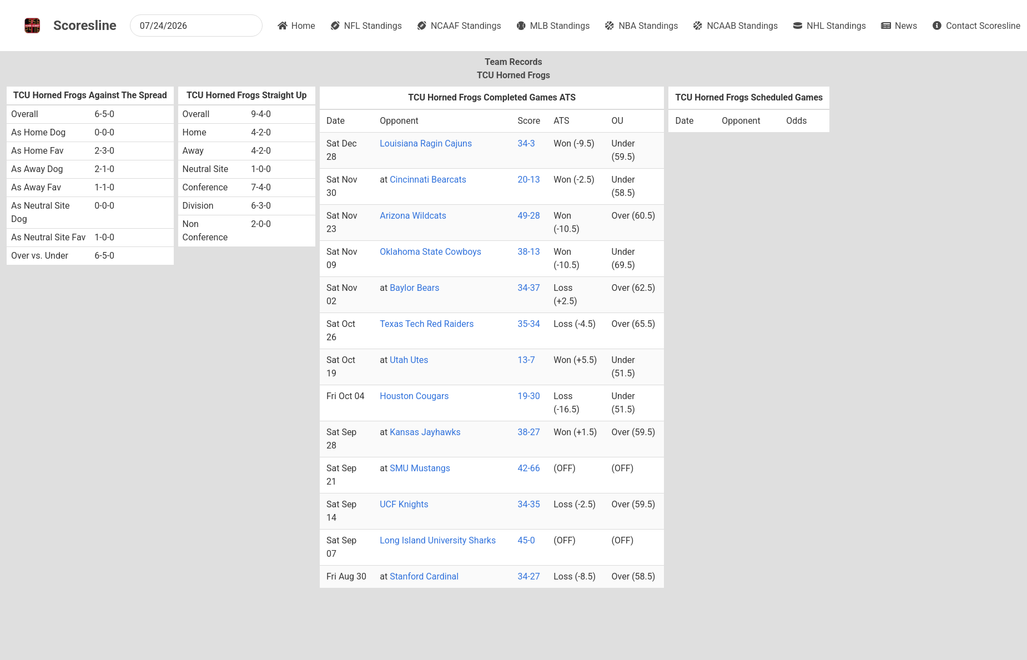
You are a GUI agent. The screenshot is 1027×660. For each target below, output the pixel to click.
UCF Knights (404, 504)
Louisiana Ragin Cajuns (426, 143)
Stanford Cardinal (424, 576)
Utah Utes (409, 360)
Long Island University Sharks (438, 540)
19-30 (528, 396)
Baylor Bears (414, 288)
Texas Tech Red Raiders (427, 324)
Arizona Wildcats (413, 215)
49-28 (528, 215)
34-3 (526, 143)
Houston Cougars (414, 396)
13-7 (526, 360)
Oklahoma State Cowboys (430, 251)
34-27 (528, 576)
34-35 (528, 504)
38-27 (528, 432)
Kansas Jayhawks (425, 432)
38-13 (528, 251)
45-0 (526, 540)
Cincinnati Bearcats (428, 179)
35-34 (528, 324)
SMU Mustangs (420, 468)
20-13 (528, 179)
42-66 (528, 468)
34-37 (528, 288)
